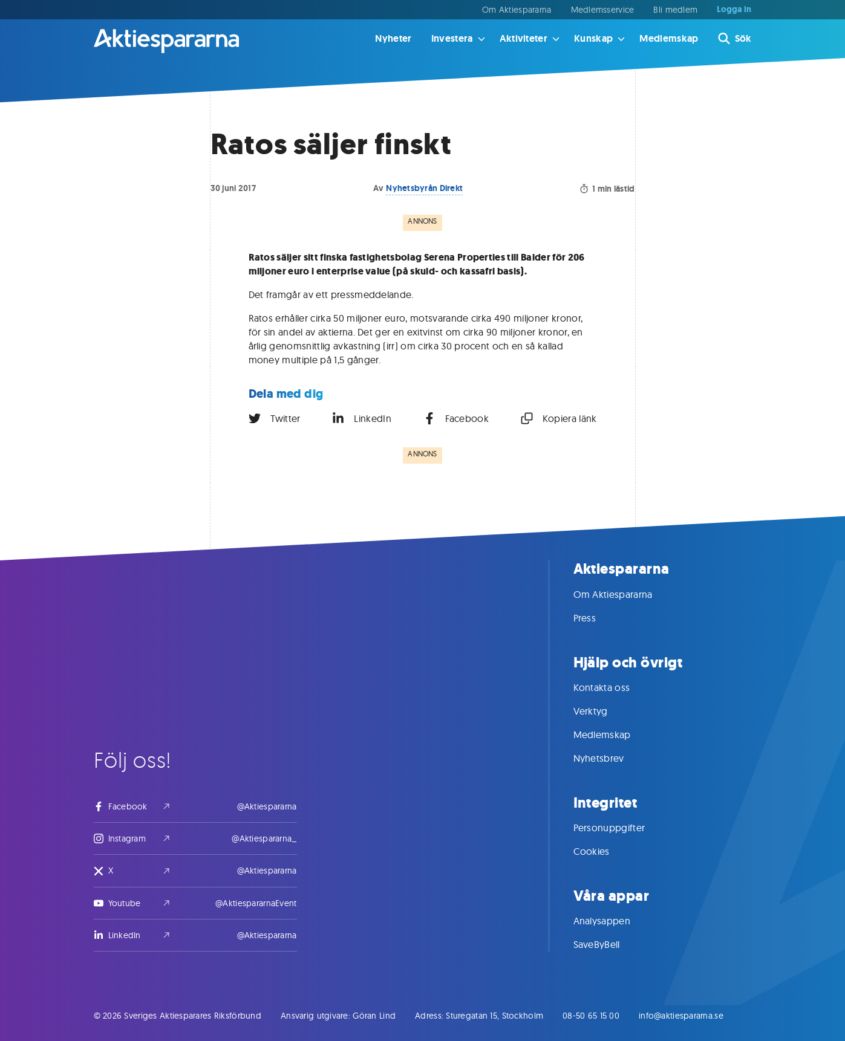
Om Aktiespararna (516, 9)
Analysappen (614, 921)
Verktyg (602, 711)
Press (597, 618)
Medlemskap (668, 38)
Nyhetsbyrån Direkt (424, 188)
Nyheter (393, 38)
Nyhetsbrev (610, 758)
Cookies (603, 851)
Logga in (734, 9)
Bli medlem (675, 9)
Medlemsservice (603, 9)
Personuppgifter (621, 828)
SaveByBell (608, 944)
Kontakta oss (613, 687)
